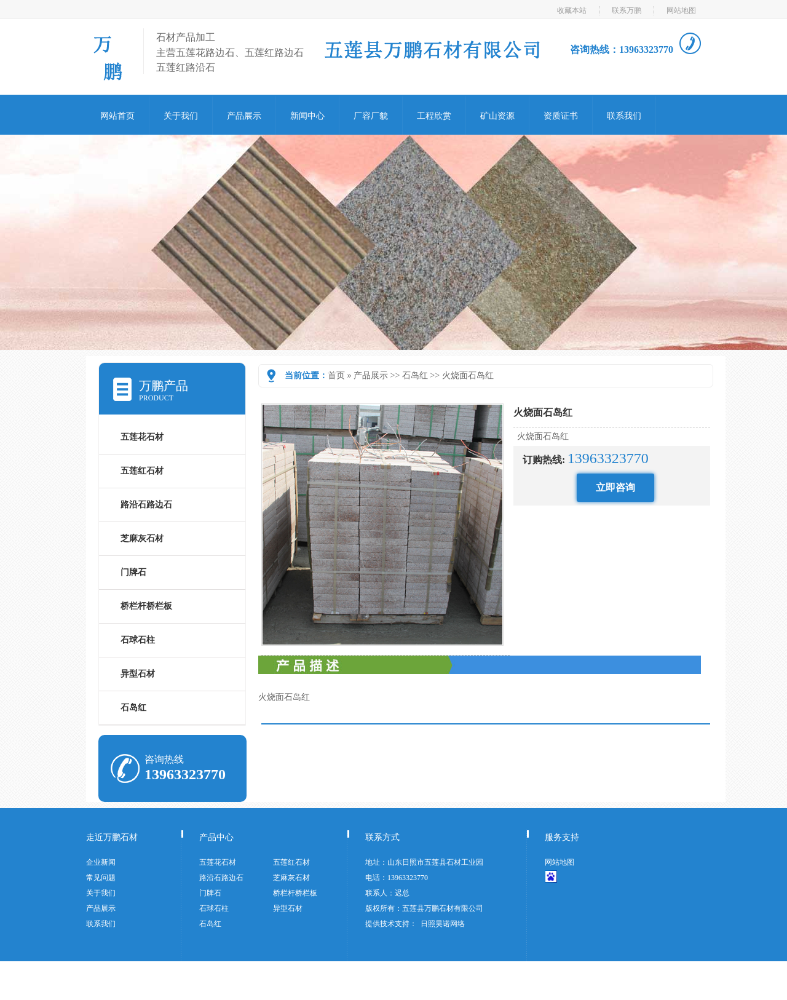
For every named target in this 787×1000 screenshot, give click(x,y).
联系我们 (624, 116)
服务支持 (562, 837)
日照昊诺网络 (443, 923)
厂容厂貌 (371, 116)
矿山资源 (497, 116)
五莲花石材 (142, 437)
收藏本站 (572, 10)
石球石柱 (138, 640)
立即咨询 (615, 487)
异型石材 (138, 673)
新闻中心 (307, 116)
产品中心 (216, 837)
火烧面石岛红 (468, 375)
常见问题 (101, 877)
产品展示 (244, 116)
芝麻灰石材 (142, 538)
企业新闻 (101, 862)
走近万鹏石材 (112, 837)
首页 (336, 375)
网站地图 (681, 10)
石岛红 (415, 375)
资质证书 (561, 116)
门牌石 (133, 572)
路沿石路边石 (146, 504)
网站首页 (117, 116)
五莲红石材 (142, 470)
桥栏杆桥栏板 (146, 606)
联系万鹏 (626, 10)
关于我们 (181, 116)
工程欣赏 (434, 116)
